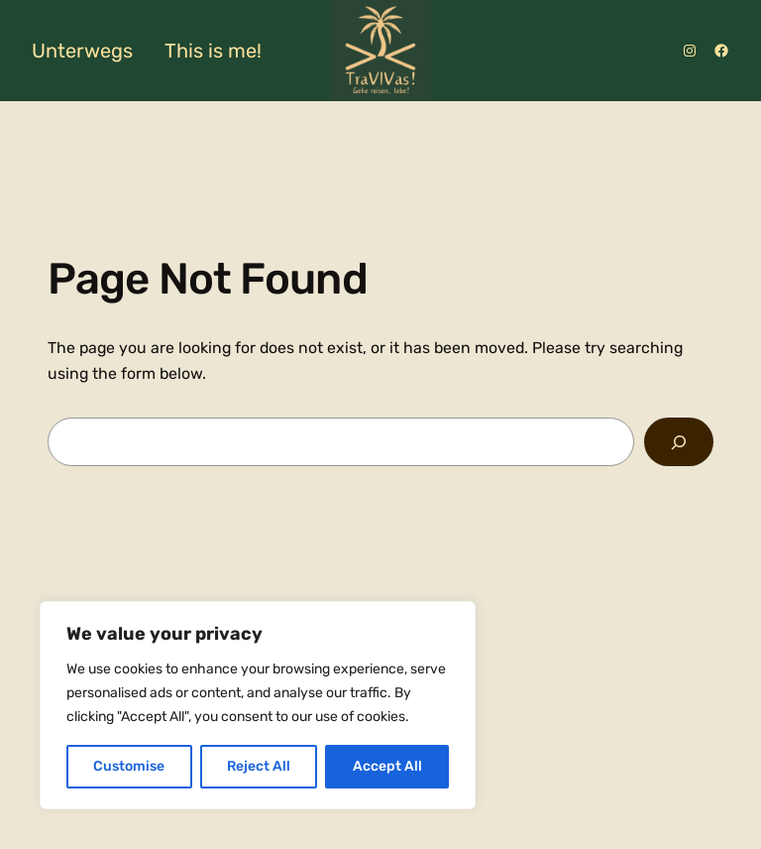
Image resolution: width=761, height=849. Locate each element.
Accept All (387, 766)
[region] (258, 705)
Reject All (258, 766)
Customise (128, 766)
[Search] (678, 442)
